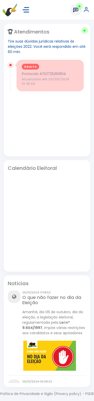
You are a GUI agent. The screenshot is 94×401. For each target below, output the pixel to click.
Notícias (18, 283)
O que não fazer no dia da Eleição (51, 300)
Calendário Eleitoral (32, 168)
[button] (86, 10)
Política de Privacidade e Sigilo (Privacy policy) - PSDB (47, 393)
